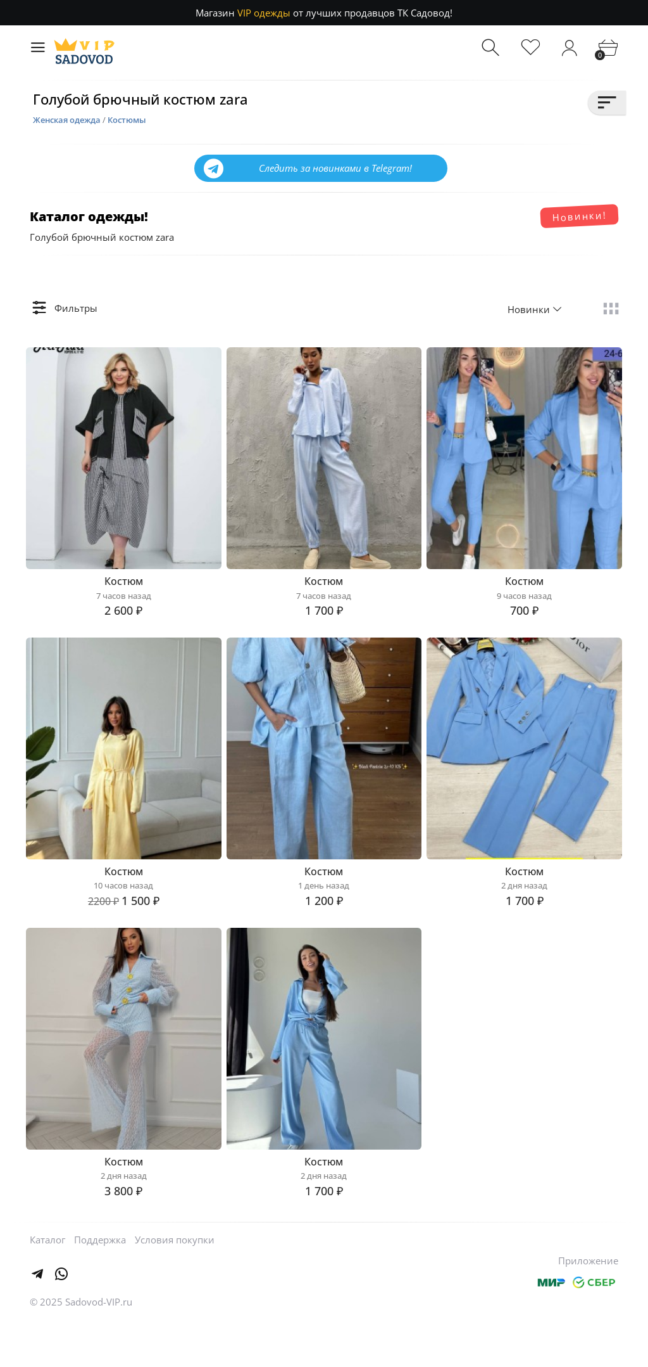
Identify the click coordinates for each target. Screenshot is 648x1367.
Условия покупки (175, 1284)
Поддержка (100, 1284)
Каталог (47, 1284)
